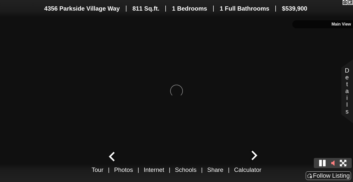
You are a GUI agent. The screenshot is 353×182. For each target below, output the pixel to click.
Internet (154, 169)
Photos (123, 169)
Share (215, 169)
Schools (185, 169)
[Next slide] (253, 156)
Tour (97, 169)
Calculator (247, 169)
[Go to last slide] (112, 156)
